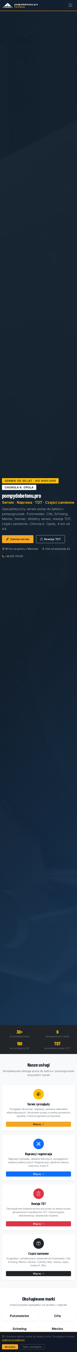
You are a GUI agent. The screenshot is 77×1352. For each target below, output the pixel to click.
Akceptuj (10, 1346)
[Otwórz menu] (70, 5)
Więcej (38, 1124)
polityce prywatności (13, 1339)
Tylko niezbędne (32, 1346)
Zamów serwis (17, 539)
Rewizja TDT (50, 539)
